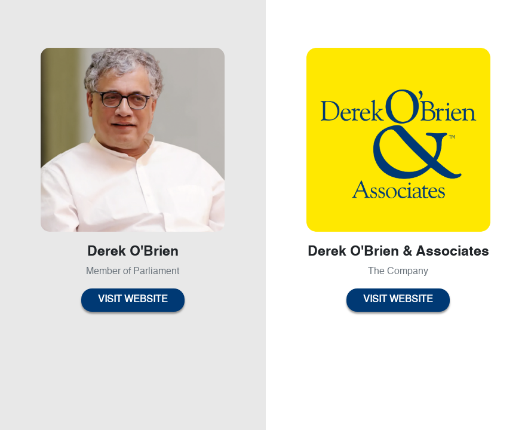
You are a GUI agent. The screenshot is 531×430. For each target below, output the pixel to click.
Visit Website (133, 300)
